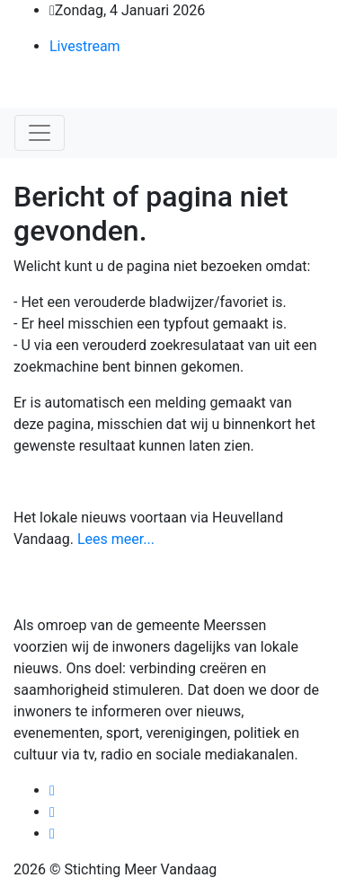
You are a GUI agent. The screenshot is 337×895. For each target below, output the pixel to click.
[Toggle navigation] (39, 133)
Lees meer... (116, 539)
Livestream (84, 46)
